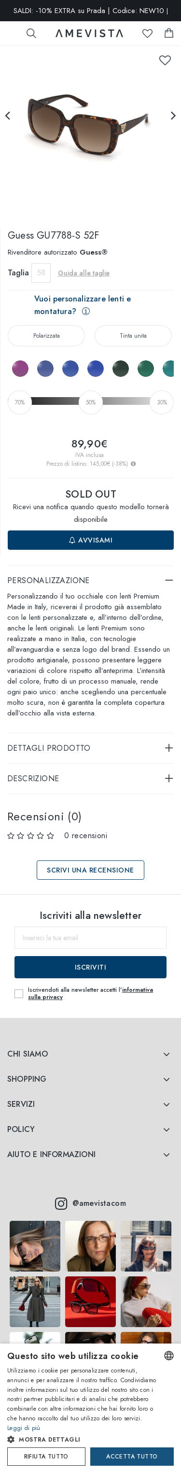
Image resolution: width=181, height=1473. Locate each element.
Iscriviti (91, 967)
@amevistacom (90, 1203)
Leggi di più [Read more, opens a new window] (24, 1428)
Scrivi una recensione (90, 870)
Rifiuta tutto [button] (46, 1456)
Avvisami (90, 540)
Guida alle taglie (84, 273)
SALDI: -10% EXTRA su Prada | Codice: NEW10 (91, 10)
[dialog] (90, 1408)
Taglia (18, 272)
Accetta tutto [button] (131, 1456)
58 (41, 272)
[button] (82, 1439)
